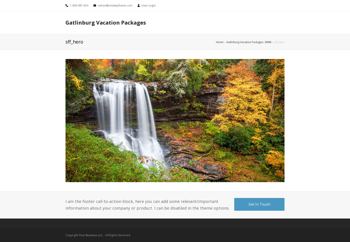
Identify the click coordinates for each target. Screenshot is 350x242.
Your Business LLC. (91, 235)
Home (219, 42)
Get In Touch (259, 204)
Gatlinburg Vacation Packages (105, 22)
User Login (148, 5)
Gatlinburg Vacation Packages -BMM (248, 42)
